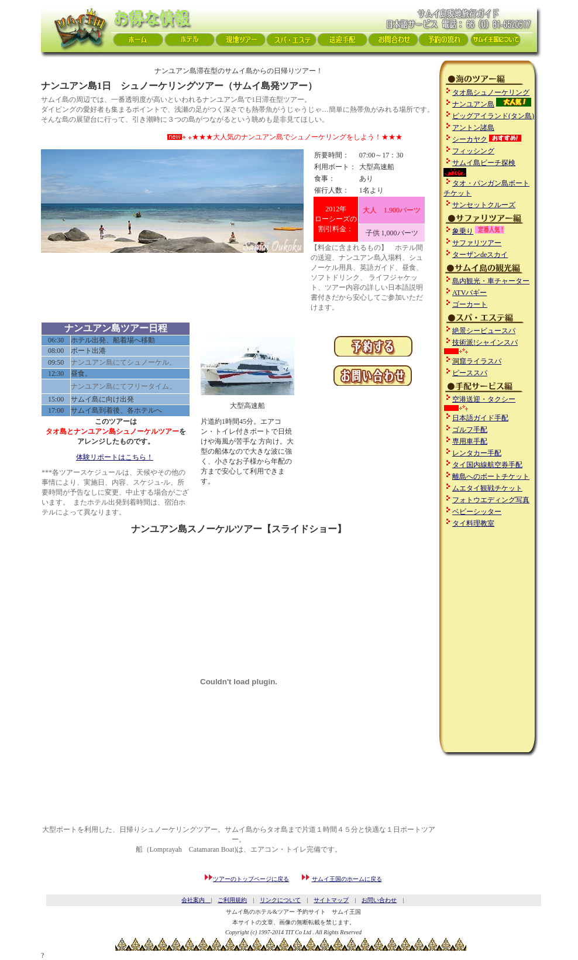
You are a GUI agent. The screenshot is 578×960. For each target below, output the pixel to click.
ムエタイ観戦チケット (487, 488)
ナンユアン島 (473, 104)
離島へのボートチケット (490, 476)
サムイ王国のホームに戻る (347, 879)
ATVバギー (469, 293)
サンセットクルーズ (483, 205)
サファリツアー (476, 243)
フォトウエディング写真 (490, 500)
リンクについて (280, 900)
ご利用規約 (232, 900)
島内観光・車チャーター (490, 281)
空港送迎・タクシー (483, 399)
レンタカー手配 (476, 453)
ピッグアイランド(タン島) (493, 116)
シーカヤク (469, 139)
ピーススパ (469, 373)
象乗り (462, 231)
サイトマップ (331, 900)
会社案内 (196, 900)
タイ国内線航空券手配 (487, 465)
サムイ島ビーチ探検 (483, 163)
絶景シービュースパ (483, 331)
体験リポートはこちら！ (114, 457)
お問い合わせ (379, 900)
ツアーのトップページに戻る (251, 879)
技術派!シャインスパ (485, 342)
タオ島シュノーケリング (490, 92)
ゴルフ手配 (469, 430)
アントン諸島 (473, 128)
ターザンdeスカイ (480, 255)
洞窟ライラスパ (476, 361)
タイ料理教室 (473, 523)
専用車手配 (469, 441)
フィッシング (473, 151)
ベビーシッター (476, 512)
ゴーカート (469, 304)
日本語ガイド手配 (480, 418)
